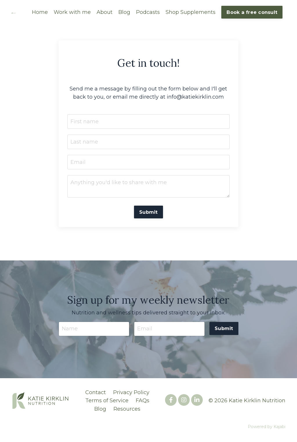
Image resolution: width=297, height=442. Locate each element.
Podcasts (148, 12)
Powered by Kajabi (266, 427)
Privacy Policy (131, 393)
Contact (95, 393)
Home (40, 12)
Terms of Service (106, 401)
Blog (124, 12)
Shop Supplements (190, 12)
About (105, 12)
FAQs (142, 401)
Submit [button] (148, 212)
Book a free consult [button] (252, 12)
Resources (126, 409)
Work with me (72, 12)
